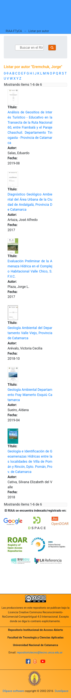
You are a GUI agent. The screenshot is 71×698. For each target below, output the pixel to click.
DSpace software (13, 691)
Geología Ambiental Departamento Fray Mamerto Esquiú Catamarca (30, 395)
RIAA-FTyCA (14, 31)
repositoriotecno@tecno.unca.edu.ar (39, 652)
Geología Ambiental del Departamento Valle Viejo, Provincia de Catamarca (30, 333)
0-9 (6, 73)
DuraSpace (61, 691)
